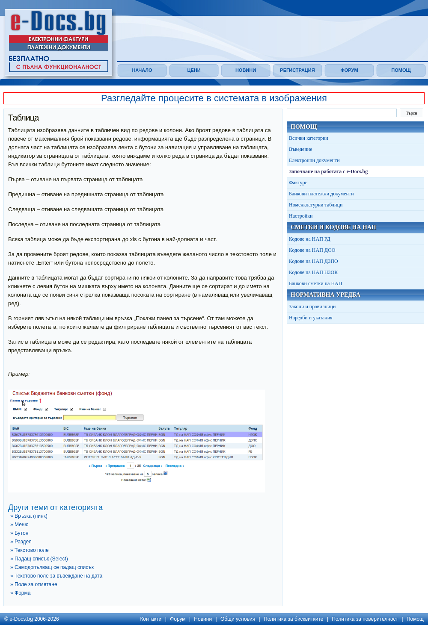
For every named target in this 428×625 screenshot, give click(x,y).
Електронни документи (314, 160)
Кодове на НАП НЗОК (313, 272)
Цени (193, 70)
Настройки (300, 216)
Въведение (300, 149)
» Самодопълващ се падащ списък (52, 567)
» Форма (20, 593)
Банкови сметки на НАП (315, 283)
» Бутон (19, 533)
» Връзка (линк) (29, 516)
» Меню (19, 525)
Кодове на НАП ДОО (312, 250)
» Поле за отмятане (33, 584)
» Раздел (21, 542)
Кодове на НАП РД (309, 239)
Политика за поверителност (365, 619)
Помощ (400, 70)
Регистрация (297, 70)
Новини (245, 70)
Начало (142, 70)
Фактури (298, 183)
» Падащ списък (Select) (39, 559)
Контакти (150, 619)
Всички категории (308, 138)
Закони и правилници (312, 307)
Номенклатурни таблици (315, 205)
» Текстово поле (29, 550)
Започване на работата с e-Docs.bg (328, 171)
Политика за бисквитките (293, 619)
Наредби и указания (311, 318)
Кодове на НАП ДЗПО (313, 261)
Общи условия (237, 619)
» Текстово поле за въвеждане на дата (56, 576)
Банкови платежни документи (321, 194)
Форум (349, 70)
